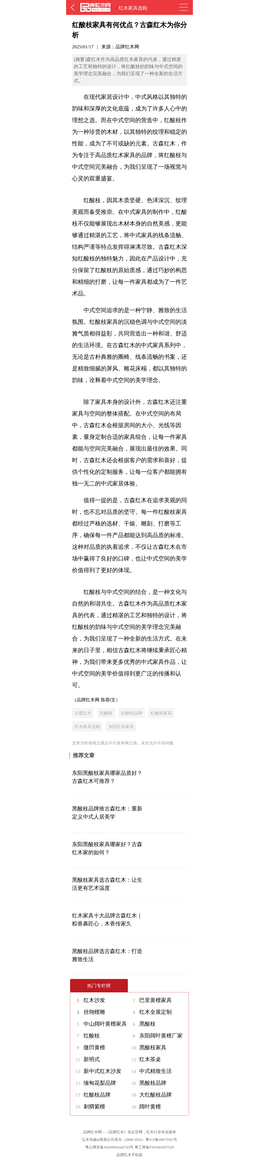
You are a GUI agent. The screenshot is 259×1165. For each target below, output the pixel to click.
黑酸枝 (142, 1024)
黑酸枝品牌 (147, 1083)
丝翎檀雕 (89, 1012)
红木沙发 (89, 1000)
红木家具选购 (133, 8)
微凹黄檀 (89, 1047)
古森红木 (83, 713)
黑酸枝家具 (147, 1047)
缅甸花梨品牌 (94, 1083)
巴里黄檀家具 (150, 1000)
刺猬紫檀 (89, 1107)
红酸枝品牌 (131, 713)
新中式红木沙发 (97, 1071)
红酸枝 (106, 713)
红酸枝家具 (161, 713)
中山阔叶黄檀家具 (100, 1024)
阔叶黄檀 (144, 1107)
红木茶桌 (144, 1059)
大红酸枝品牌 (150, 1095)
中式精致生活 (150, 1071)
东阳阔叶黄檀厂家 (155, 1036)
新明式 (86, 1059)
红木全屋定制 (150, 1012)
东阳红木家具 (121, 726)
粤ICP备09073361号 (161, 1139)
